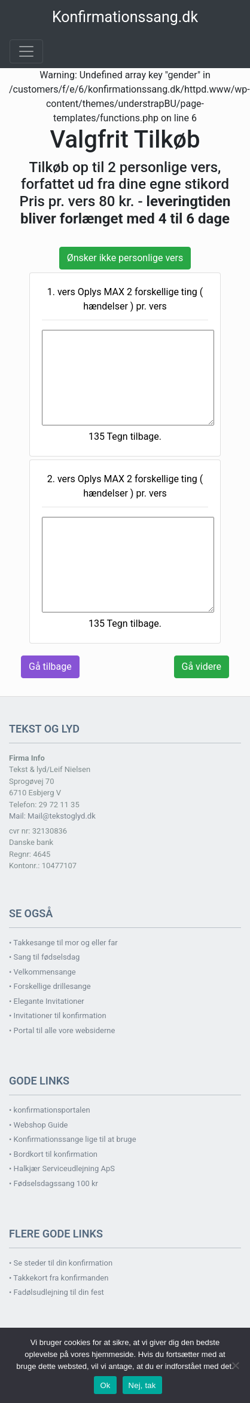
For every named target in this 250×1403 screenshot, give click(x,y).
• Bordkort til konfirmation (53, 1154)
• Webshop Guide (38, 1124)
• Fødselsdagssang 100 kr (53, 1183)
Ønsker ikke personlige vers (125, 258)
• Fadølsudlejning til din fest (56, 1292)
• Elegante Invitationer (46, 1001)
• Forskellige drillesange (50, 986)
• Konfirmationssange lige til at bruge (72, 1139)
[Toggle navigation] (26, 51)
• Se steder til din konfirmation (60, 1262)
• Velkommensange (42, 971)
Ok (105, 1385)
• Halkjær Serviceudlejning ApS (62, 1168)
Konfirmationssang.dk (125, 17)
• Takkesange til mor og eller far (63, 942)
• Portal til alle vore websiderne (62, 1030)
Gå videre (201, 666)
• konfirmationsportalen (49, 1109)
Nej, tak (142, 1385)
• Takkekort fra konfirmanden (58, 1277)
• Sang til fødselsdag (44, 956)
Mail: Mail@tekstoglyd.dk (52, 815)
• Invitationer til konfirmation (57, 1015)
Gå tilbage (50, 666)
